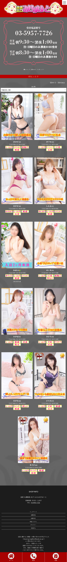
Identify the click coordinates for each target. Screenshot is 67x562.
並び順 (33, 87)
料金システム (33, 521)
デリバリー (33, 525)
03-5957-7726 (35, 503)
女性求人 (33, 528)
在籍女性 (33, 515)
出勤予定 (33, 518)
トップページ (33, 512)
